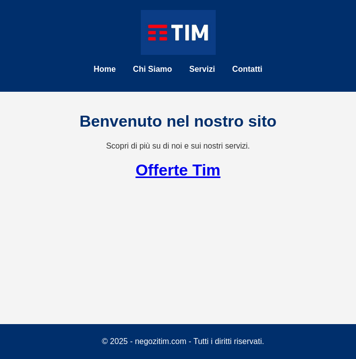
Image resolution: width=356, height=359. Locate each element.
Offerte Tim (177, 170)
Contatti (247, 69)
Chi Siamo (152, 69)
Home (104, 69)
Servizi (202, 69)
